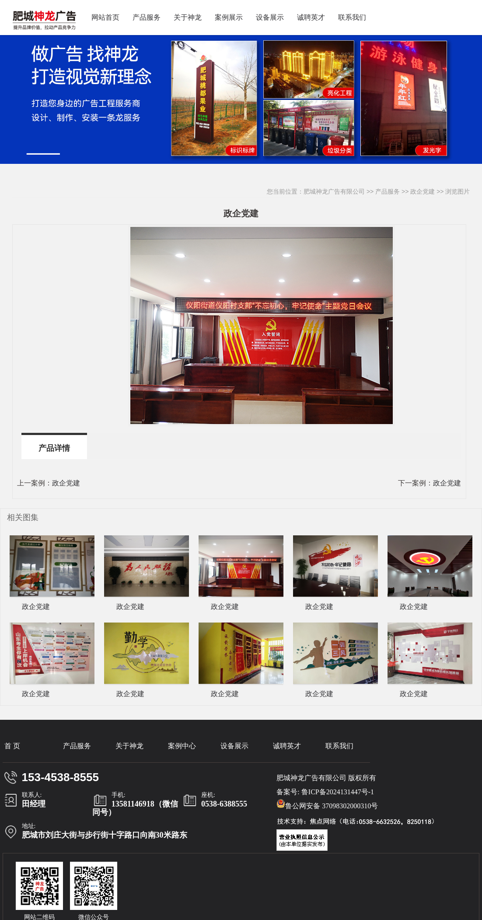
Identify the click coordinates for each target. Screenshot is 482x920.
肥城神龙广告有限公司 (334, 191)
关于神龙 (188, 17)
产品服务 (147, 17)
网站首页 (105, 17)
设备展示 (270, 17)
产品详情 (54, 448)
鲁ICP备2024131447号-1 (337, 792)
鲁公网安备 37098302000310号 (327, 804)
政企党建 (422, 191)
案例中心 (182, 746)
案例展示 (229, 17)
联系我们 (352, 17)
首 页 (12, 746)
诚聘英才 (311, 17)
